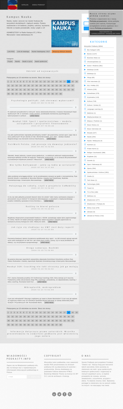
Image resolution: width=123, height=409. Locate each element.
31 (49, 85)
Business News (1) (93, 58)
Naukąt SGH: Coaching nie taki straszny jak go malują (42, 266)
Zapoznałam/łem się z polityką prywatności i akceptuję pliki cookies (105, 32)
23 (16, 85)
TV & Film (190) (92, 192)
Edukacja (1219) (92, 69)
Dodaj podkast (38, 5)
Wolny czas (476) (93, 208)
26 (29, 85)
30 (45, 85)
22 (13, 85)
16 (61, 81)
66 (53, 94)
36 (69, 85)
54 (73, 89)
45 (37, 89)
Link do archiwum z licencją (58, 376)
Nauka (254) (91, 137)
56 (13, 94)
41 (21, 89)
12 (44, 81)
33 (57, 85)
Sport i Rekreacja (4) (94, 164)
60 (29, 94)
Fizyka (10, 61)
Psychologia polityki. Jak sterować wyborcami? (42, 100)
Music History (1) (93, 125)
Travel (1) (90, 188)
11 (41, 81)
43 (29, 89)
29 (41, 85)
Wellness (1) (91, 196)
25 (25, 85)
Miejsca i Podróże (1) (94, 121)
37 (73, 85)
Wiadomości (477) (93, 200)
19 (73, 81)
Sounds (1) (91, 160)
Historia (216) (92, 89)
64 (45, 94)
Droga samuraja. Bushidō (42, 248)
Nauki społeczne (41, 61)
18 (69, 81)
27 (33, 85)
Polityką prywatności (98, 21)
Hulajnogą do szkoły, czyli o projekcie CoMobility (42, 186)
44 (33, 89)
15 (57, 81)
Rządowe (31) (92, 156)
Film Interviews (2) (93, 81)
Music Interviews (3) (94, 129)
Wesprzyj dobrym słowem (62, 51)
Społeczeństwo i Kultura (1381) (98, 172)
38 (9, 89)
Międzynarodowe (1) (94, 117)
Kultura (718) (91, 101)
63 (41, 94)
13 (48, 81)
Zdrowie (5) (91, 212)
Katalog (25, 5)
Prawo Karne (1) (92, 148)
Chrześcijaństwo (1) (94, 62)
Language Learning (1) (95, 109)
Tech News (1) (92, 180)
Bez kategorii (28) (93, 50)
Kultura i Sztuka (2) (94, 105)
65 (49, 94)
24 (21, 85)
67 (57, 94)
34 (61, 85)
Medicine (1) (91, 113)
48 (49, 89)
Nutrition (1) (91, 144)
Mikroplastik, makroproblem (42, 287)
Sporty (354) (91, 168)
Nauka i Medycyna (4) (94, 141)
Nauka (17, 61)
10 (36, 81)
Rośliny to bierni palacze (42, 206)
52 (65, 89)
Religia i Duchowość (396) (96, 152)
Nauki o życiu (27, 61)
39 (13, 89)
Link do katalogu (23, 51)
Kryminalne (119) (93, 97)
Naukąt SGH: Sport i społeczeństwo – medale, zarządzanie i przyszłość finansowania (43, 122)
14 (53, 81)
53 (69, 89)
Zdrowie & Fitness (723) (95, 216)
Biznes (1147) (92, 54)
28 (37, 85)
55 (9, 94)
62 (37, 94)
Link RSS (11, 51)
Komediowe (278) (93, 93)
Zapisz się (34, 377)
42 (25, 89)
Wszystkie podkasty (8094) (93, 46)
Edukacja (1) (91, 73)
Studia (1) (90, 176)
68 (61, 94)
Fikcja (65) (91, 77)
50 (57, 89)
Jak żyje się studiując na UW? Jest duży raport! (42, 227)
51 (61, 89)
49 (53, 89)
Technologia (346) (93, 184)
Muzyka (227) (92, 133)
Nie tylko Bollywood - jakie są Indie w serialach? (43, 165)
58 (21, 94)
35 (65, 85)
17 (65, 81)
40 (16, 89)
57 (16, 94)
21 (9, 85)
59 (25, 94)
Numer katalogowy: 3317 (41, 51)
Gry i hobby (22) (93, 85)
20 (77, 81)
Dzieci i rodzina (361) (95, 65)
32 (53, 85)
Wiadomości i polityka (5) (96, 204)
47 (45, 89)
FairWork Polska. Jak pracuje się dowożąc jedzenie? (42, 144)
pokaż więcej (34, 116)
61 (33, 94)
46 (41, 89)
